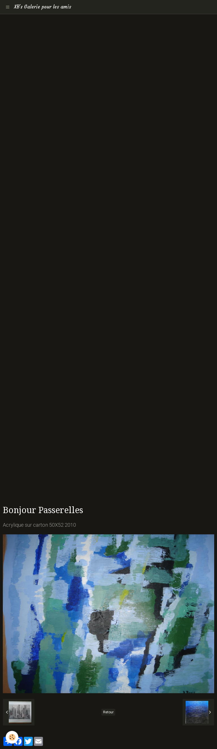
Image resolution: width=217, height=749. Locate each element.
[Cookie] (12, 737)
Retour (108, 712)
